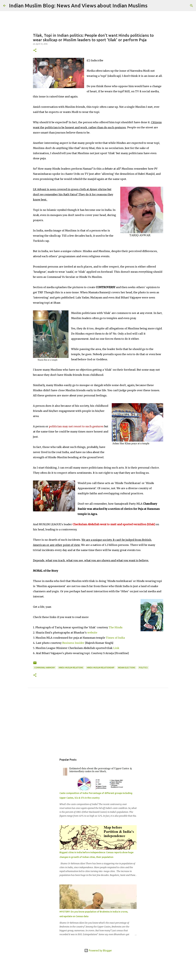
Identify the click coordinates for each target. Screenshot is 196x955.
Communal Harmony (44, 668)
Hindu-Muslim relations (71, 668)
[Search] (152, 6)
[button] (35, 50)
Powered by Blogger (98, 950)
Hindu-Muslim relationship (100, 668)
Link (116, 648)
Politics (143, 668)
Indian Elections (126, 668)
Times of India (115, 637)
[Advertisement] (98, 725)
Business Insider (73, 642)
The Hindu (116, 627)
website (92, 632)
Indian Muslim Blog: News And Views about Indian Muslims (78, 5)
